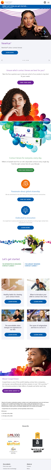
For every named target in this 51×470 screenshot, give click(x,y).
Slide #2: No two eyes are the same (24, 60)
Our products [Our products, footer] (6, 464)
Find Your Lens (25, 82)
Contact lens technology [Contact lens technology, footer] (9, 468)
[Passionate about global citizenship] (25, 191)
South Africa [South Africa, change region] (45, 2)
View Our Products (25, 170)
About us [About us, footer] (29, 464)
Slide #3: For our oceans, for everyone (26, 60)
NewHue (6, 43)
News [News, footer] (28, 468)
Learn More (10, 52)
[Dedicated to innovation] (25, 218)
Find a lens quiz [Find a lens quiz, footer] (7, 466)
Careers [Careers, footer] (29, 466)
